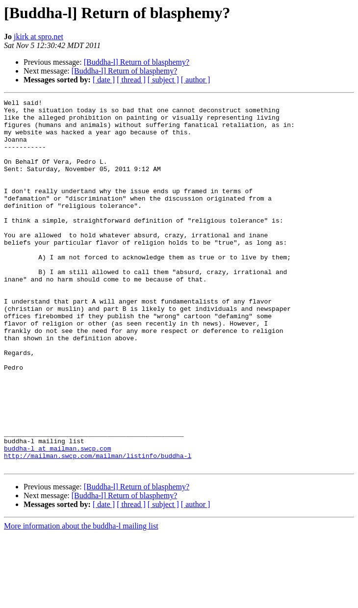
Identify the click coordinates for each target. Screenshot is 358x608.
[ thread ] (131, 80)
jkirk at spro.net (38, 36)
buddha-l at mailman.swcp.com (57, 518)
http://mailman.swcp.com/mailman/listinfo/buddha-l (97, 527)
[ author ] (195, 80)
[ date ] (104, 80)
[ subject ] (163, 80)
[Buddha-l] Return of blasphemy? (137, 62)
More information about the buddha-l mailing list (81, 599)
